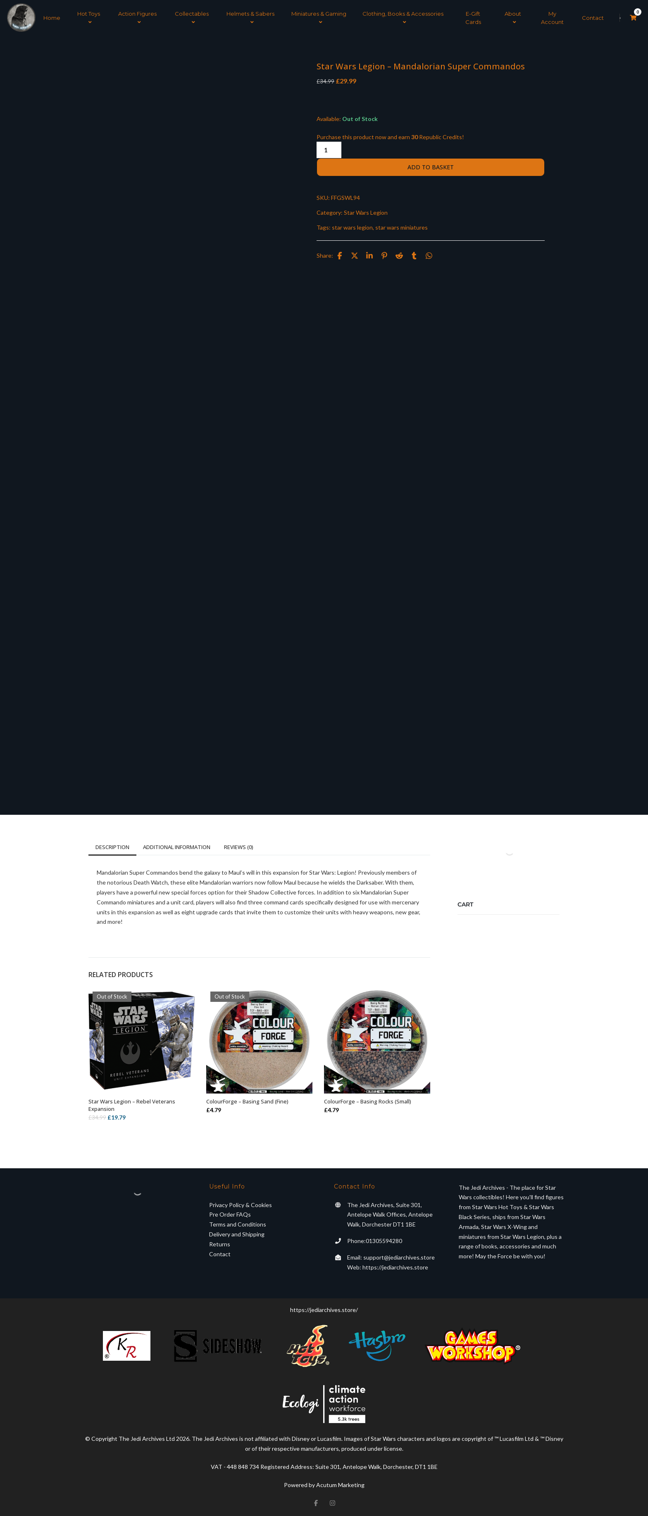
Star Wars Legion (366, 210)
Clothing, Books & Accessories (402, 16)
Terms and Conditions (237, 1222)
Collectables (192, 16)
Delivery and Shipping (236, 1232)
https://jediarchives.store (395, 1265)
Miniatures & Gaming (318, 16)
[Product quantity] (329, 148)
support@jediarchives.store (399, 1255)
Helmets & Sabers (250, 16)
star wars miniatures (401, 225)
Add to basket (430, 165)
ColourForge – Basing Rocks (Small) (367, 1099)
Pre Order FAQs (230, 1212)
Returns (219, 1242)
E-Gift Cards (473, 16)
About (513, 16)
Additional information (176, 845)
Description (112, 845)
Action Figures (137, 16)
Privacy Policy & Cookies (240, 1202)
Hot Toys (88, 16)
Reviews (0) (238, 845)
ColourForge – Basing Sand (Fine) (247, 1099)
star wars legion (352, 225)
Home (51, 17)
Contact (593, 17)
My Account (552, 16)
